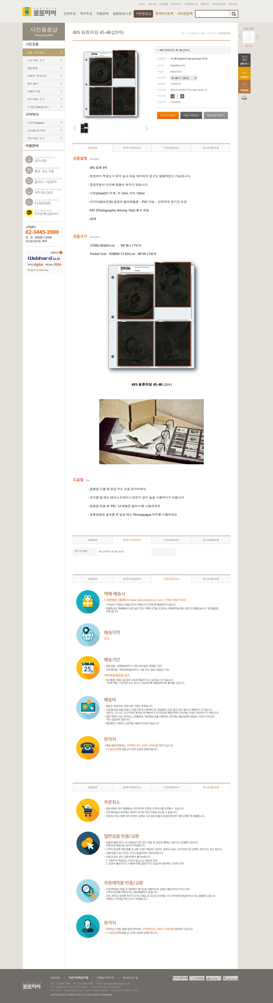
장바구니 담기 (167, 115)
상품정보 (92, 148)
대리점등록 (185, 13)
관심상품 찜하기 (216, 115)
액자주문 (86, 13)
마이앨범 (163, 4)
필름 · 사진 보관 (35, 52)
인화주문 (70, 13)
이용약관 (55, 977)
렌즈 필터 (32, 83)
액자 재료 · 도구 (35, 99)
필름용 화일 (224, 33)
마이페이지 (176, 4)
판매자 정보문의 (132, 148)
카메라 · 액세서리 (36, 76)
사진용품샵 (143, 13)
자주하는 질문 (219, 4)
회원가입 (152, 4)
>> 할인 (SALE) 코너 (37, 107)
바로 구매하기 (191, 115)
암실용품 (32, 68)
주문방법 (232, 4)
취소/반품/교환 (210, 148)
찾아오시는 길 (130, 977)
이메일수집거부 (105, 977)
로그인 (142, 4)
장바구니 (205, 4)
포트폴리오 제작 (36, 130)
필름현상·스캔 (122, 13)
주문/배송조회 (191, 4)
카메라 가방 (33, 91)
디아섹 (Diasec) (35, 123)
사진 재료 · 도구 (35, 60)
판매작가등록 (164, 13)
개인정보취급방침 (78, 977)
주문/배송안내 (171, 148)
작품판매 (102, 13)
